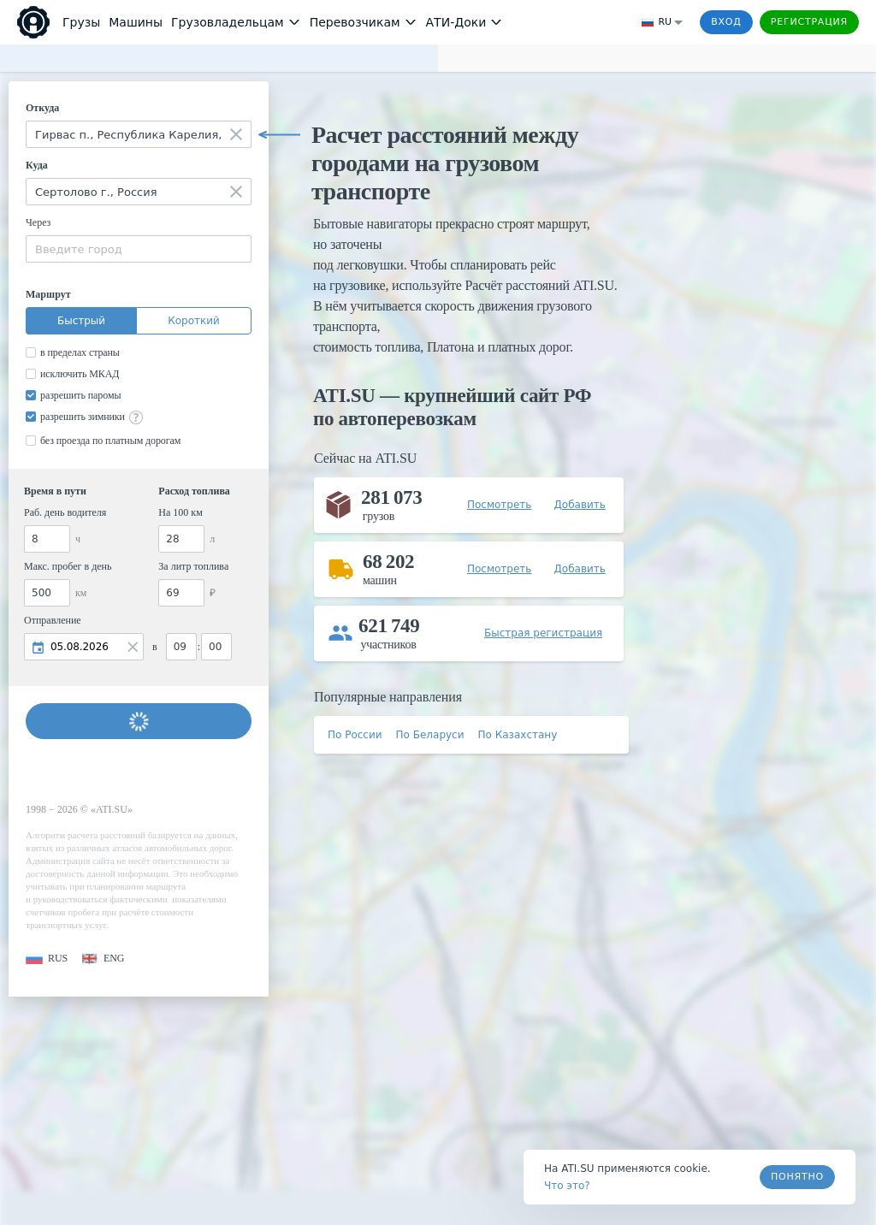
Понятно (797, 1176)
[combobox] (139, 134)
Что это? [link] (567, 1186)
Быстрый (81, 321)
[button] (47, 958)
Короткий (194, 321)
